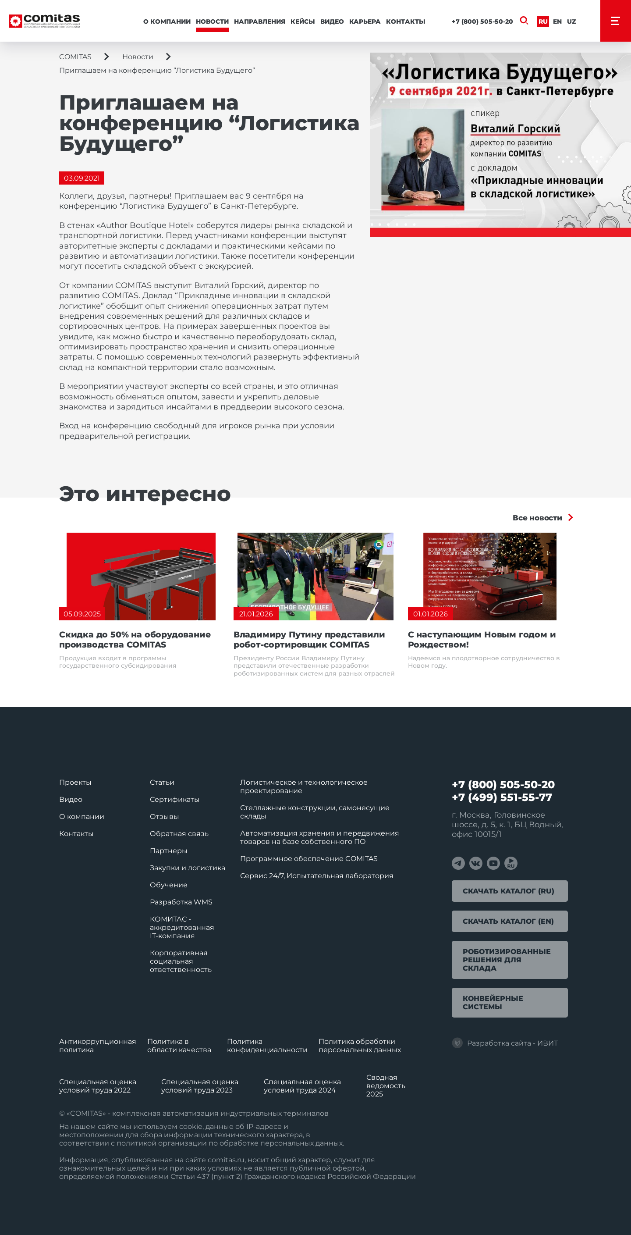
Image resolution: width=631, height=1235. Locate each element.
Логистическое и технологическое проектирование (304, 786)
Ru (543, 21)
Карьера (365, 21)
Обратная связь (179, 833)
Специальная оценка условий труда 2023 (199, 1086)
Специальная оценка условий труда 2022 (97, 1086)
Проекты (75, 782)
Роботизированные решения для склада (507, 959)
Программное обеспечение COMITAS (309, 858)
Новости (212, 21)
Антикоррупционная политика (97, 1045)
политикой (136, 1143)
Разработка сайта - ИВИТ (505, 1043)
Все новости (537, 517)
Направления (259, 21)
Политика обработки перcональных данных (360, 1045)
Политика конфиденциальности (267, 1045)
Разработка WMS (181, 902)
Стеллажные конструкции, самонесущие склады (315, 812)
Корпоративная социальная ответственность (181, 961)
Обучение (169, 885)
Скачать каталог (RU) (508, 891)
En (557, 21)
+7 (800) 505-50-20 (482, 21)
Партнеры (169, 851)
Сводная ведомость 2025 (385, 1085)
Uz (571, 21)
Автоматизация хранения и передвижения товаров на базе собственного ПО (319, 837)
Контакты (405, 21)
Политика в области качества (179, 1045)
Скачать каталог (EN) (508, 921)
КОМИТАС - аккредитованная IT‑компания (182, 927)
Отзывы (164, 816)
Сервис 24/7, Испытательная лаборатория (316, 876)
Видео (332, 21)
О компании (167, 21)
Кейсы (303, 21)
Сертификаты (175, 799)
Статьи (162, 782)
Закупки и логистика (187, 868)
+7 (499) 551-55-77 (502, 797)
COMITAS (75, 57)
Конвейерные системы (493, 1002)
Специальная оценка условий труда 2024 (302, 1086)
